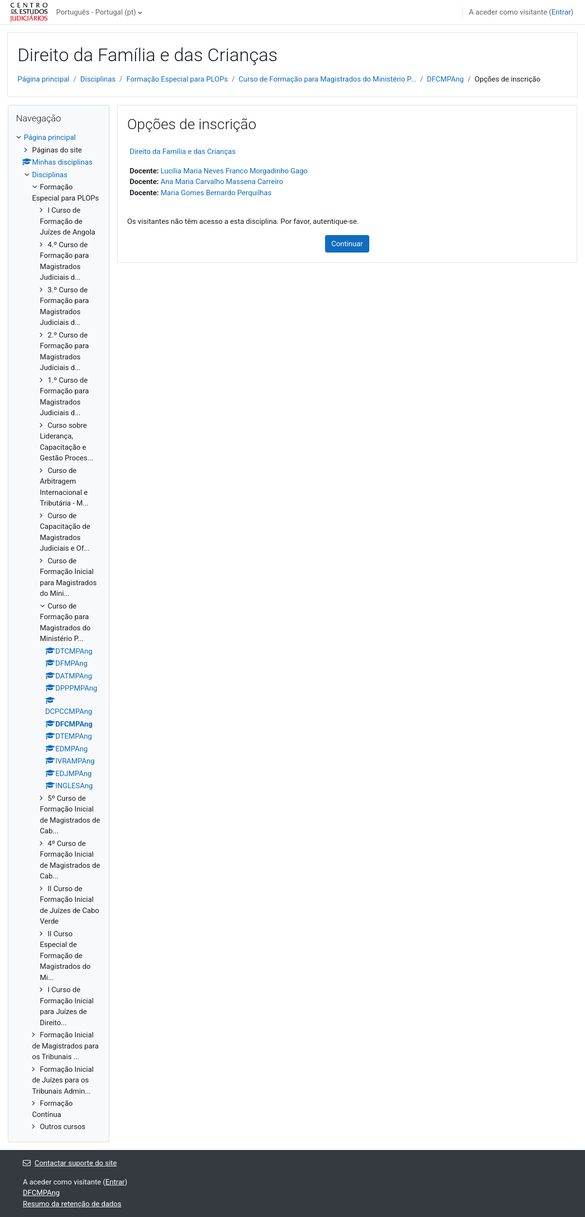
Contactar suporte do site (70, 1163)
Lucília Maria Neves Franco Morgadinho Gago (234, 171)
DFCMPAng (445, 79)
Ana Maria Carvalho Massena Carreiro (221, 181)
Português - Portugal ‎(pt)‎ (96, 12)
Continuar (347, 243)
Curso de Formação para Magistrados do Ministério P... (327, 79)
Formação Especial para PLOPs (177, 79)
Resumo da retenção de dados (72, 1204)
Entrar (561, 12)
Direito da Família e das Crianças (183, 151)
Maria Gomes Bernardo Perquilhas (215, 192)
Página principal (43, 79)
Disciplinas (98, 79)
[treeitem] (58, 632)
